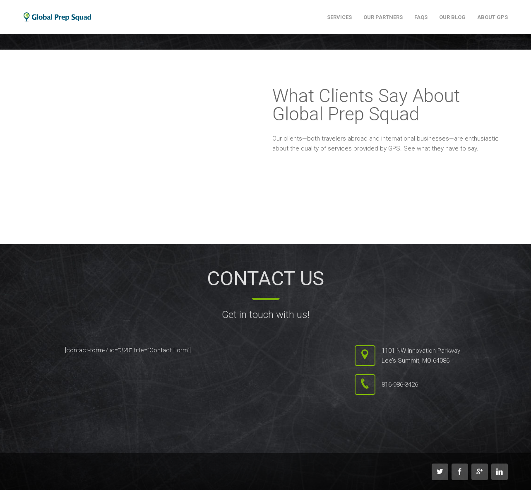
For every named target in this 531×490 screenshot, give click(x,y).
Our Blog (452, 17)
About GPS (492, 17)
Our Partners (383, 17)
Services (339, 17)
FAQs (421, 17)
